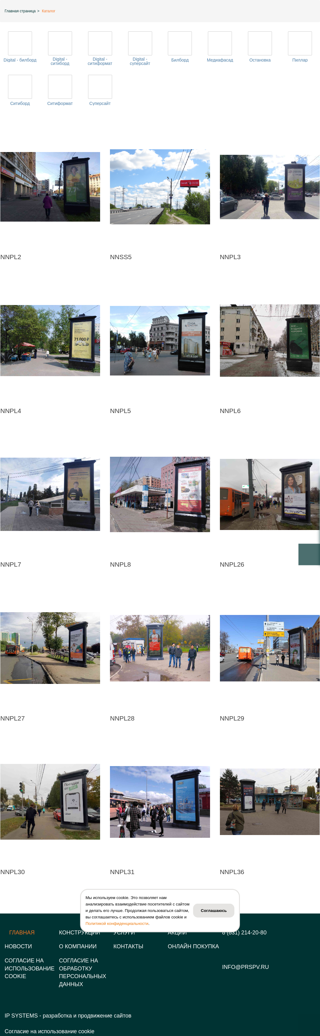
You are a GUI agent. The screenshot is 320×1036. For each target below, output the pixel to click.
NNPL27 (12, 718)
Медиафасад (220, 60)
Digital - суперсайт (140, 61)
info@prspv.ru (245, 967)
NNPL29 (232, 718)
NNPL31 (122, 871)
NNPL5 (120, 410)
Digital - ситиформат (100, 61)
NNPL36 (232, 871)
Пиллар (300, 60)
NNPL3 (230, 256)
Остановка (260, 60)
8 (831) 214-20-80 (244, 933)
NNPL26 (232, 564)
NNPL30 (12, 871)
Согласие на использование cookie (49, 1031)
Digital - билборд (20, 60)
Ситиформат (60, 103)
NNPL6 (230, 410)
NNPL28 (122, 718)
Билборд (180, 60)
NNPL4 (10, 410)
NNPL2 (10, 256)
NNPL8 (120, 564)
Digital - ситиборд (60, 61)
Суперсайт (100, 103)
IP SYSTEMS (21, 1016)
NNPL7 (10, 564)
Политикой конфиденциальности (117, 923)
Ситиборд (20, 103)
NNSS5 (121, 256)
